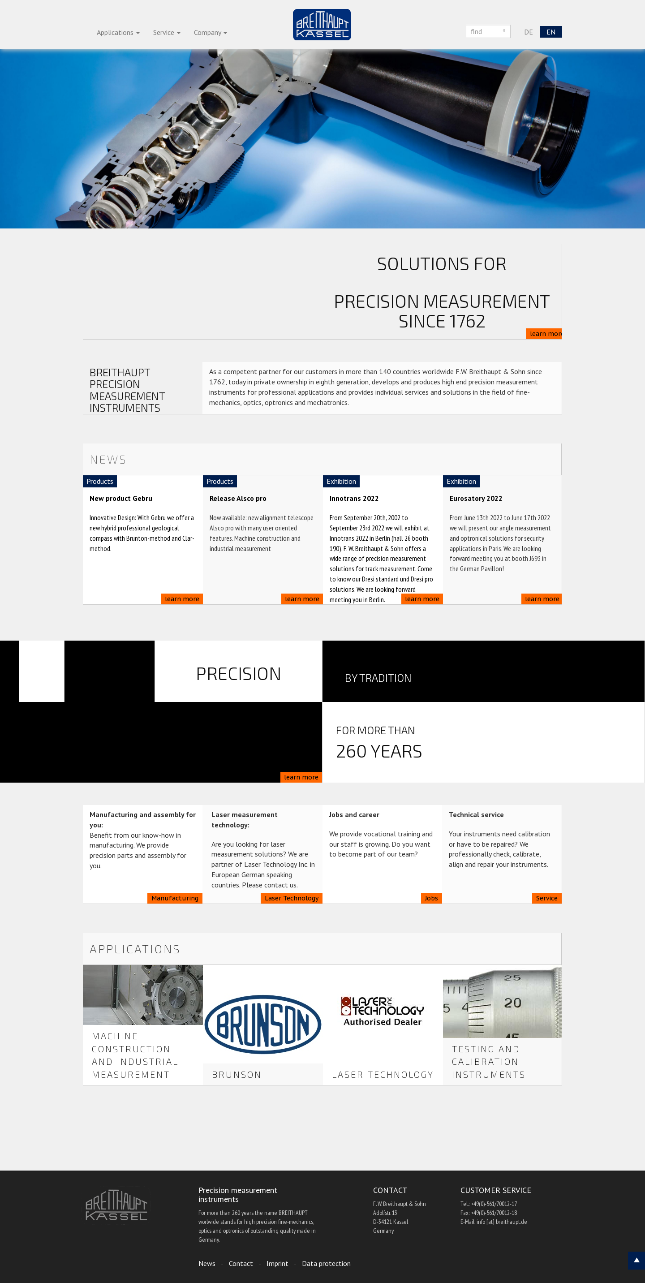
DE (528, 31)
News (206, 1263)
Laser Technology (291, 898)
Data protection (326, 1263)
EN (550, 31)
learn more (547, 334)
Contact (241, 1263)
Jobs (431, 898)
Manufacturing (174, 898)
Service (167, 32)
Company (210, 32)
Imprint (277, 1263)
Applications (118, 32)
